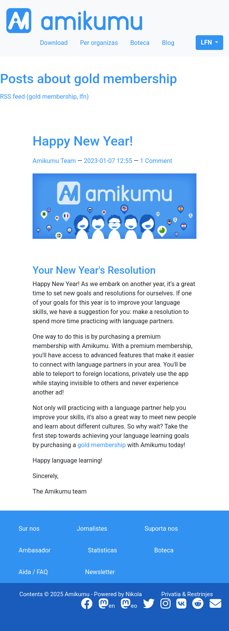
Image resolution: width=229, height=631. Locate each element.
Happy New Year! (83, 141)
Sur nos (29, 528)
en (106, 605)
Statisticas (102, 550)
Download (53, 42)
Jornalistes (92, 528)
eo (129, 605)
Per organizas (99, 42)
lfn (207, 42)
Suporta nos (161, 528)
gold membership (101, 445)
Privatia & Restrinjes (187, 594)
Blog (168, 42)
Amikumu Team (54, 161)
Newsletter (100, 572)
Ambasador (35, 550)
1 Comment (156, 161)
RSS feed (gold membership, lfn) (44, 96)
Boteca (140, 42)
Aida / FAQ (33, 572)
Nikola (134, 594)
